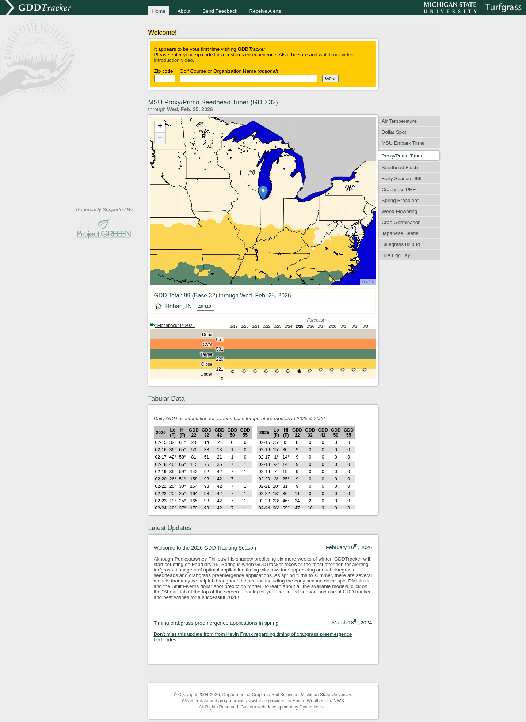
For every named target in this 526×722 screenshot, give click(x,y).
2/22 (266, 326)
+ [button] (159, 126)
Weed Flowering (400, 211)
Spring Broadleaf (400, 200)
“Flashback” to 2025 (172, 325)
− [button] (159, 138)
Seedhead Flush (400, 167)
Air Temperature (399, 121)
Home (158, 11)
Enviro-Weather (308, 700)
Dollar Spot (394, 132)
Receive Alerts (265, 11)
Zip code (163, 71)
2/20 (244, 326)
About (184, 11)
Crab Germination (401, 222)
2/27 (321, 326)
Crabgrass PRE (399, 189)
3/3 (365, 326)
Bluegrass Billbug (401, 244)
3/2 (354, 326)
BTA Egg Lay (396, 255)
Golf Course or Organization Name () (229, 71)
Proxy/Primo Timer (402, 156)
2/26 (310, 326)
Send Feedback (219, 11)
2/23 (277, 326)
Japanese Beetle (400, 233)
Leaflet (368, 282)
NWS (338, 700)
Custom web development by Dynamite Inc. (284, 707)
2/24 (288, 326)
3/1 (343, 326)
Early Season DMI (402, 178)
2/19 (233, 326)
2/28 (332, 326)
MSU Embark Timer (403, 143)
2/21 (255, 326)
